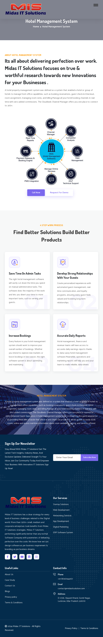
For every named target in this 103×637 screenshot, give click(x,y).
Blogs (7, 591)
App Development (61, 521)
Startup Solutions (61, 504)
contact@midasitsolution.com (71, 588)
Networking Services (62, 515)
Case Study (10, 580)
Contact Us (10, 585)
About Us (9, 574)
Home (36, 27)
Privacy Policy (71, 628)
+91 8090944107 (65, 579)
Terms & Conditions (14, 602)
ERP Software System (63, 532)
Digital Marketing (60, 527)
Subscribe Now (89, 457)
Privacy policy (11, 597)
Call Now (36, 192)
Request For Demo (59, 192)
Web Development (61, 510)
